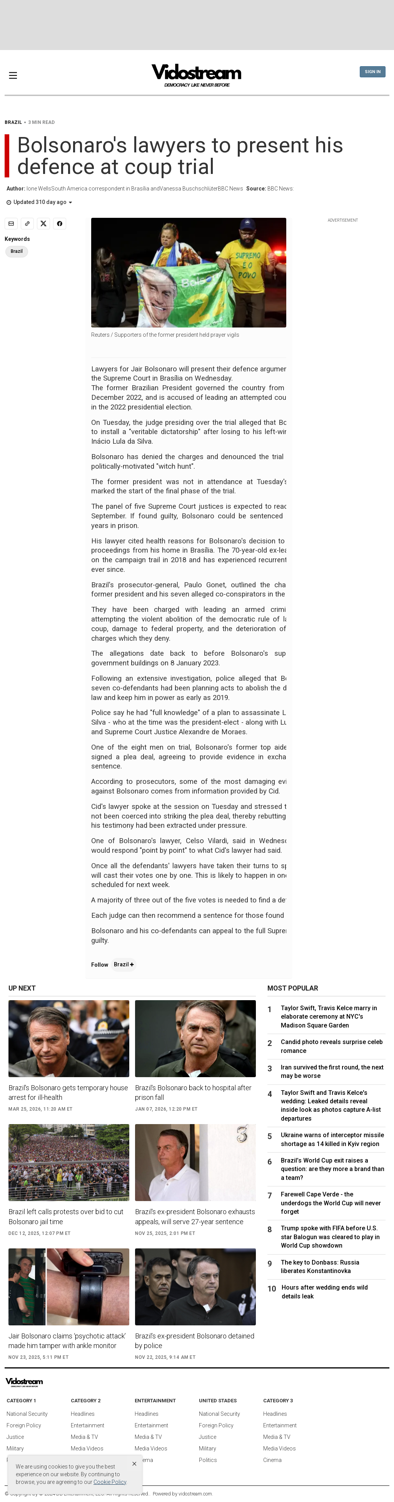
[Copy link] (27, 223)
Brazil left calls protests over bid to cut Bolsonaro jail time (66, 1216)
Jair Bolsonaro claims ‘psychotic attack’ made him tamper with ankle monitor (67, 1341)
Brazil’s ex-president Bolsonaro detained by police (194, 1341)
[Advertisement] (197, 25)
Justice (15, 1437)
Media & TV (84, 1437)
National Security (27, 1414)
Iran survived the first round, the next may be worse (332, 1071)
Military (15, 1448)
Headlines (83, 1414)
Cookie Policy (109, 1482)
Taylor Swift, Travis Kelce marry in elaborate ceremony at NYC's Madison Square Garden (329, 1016)
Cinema (144, 1460)
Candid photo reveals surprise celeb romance (332, 1046)
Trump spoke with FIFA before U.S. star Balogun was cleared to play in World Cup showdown (330, 1237)
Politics (208, 1460)
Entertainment (87, 1425)
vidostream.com (195, 1494)
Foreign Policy (24, 1425)
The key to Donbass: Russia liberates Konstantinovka (320, 1267)
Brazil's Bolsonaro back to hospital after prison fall (193, 1092)
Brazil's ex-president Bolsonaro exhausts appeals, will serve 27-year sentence (195, 1216)
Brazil (124, 964)
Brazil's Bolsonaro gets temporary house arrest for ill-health (68, 1092)
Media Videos (87, 1448)
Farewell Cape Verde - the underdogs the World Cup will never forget (331, 1203)
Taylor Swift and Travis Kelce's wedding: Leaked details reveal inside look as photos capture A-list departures (331, 1105)
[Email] (11, 223)
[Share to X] (43, 223)
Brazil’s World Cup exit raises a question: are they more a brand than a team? (332, 1169)
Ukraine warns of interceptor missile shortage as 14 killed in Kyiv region (332, 1139)
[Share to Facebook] (59, 223)
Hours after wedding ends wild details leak (325, 1292)
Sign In (373, 71)
